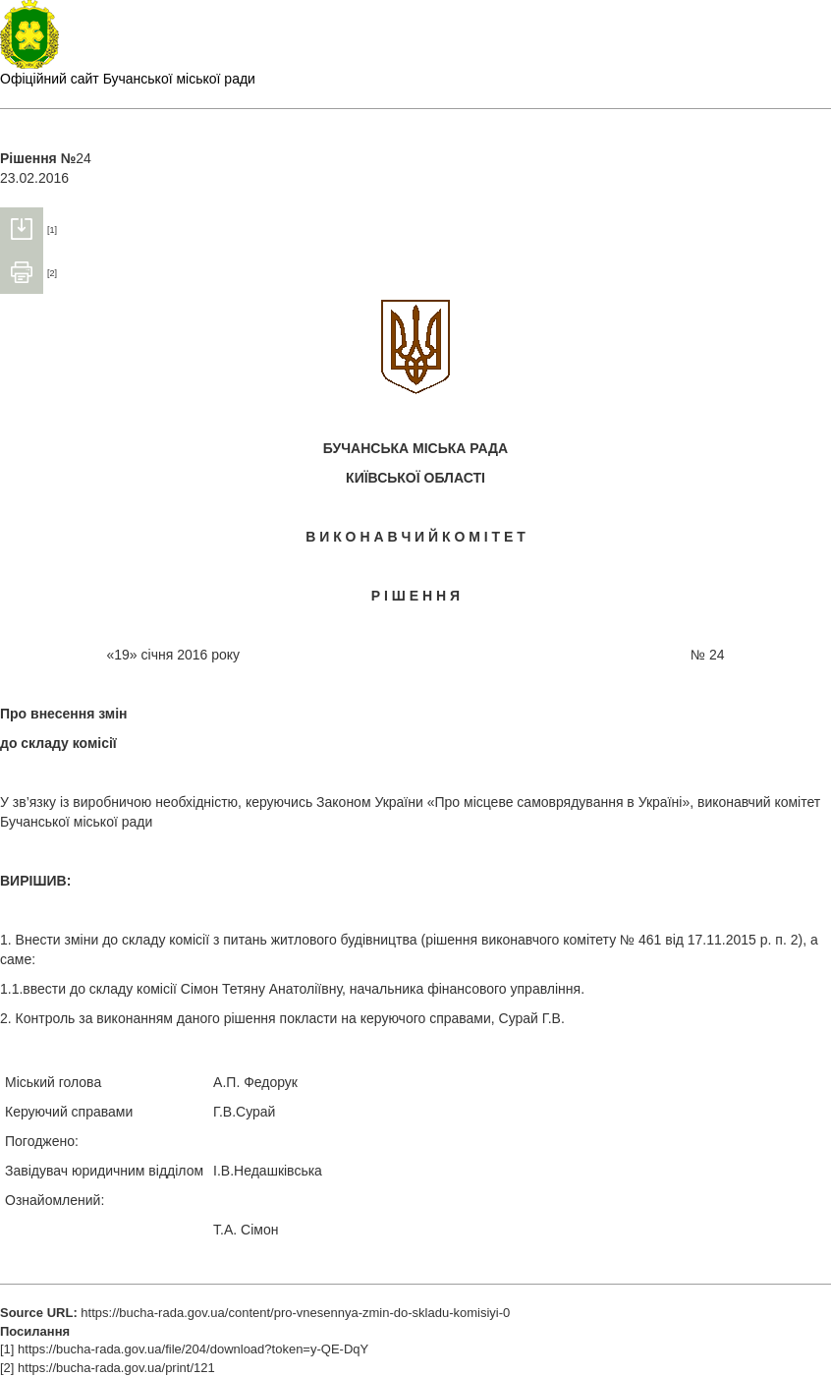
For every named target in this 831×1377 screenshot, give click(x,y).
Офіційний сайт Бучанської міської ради (127, 78)
